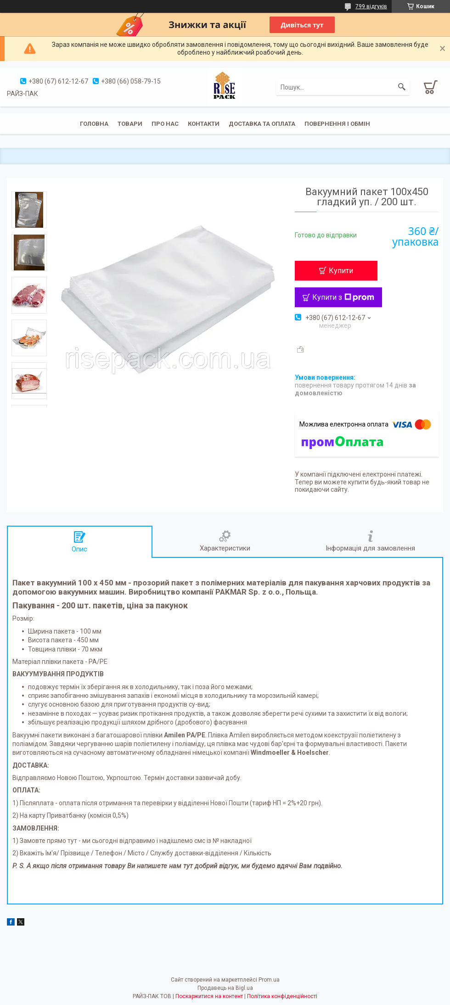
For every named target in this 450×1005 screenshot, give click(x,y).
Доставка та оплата (262, 123)
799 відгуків (371, 6)
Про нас (165, 123)
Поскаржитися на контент (209, 996)
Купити (341, 270)
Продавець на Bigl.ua (225, 988)
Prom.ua (269, 980)
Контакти (203, 123)
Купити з (343, 297)
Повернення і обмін (337, 123)
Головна (94, 123)
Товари (130, 123)
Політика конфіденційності (282, 996)
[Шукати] (401, 87)
